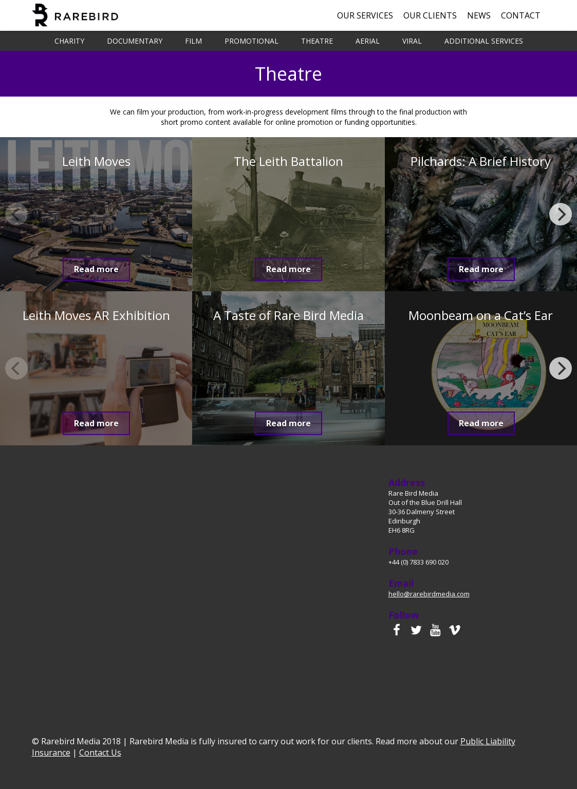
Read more (96, 269)
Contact (521, 15)
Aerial (368, 41)
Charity (69, 41)
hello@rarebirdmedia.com (429, 593)
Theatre (317, 41)
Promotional (251, 41)
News (479, 15)
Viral (412, 41)
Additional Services (483, 41)
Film (193, 41)
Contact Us (100, 752)
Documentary (134, 41)
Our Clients (430, 15)
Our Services (365, 15)
